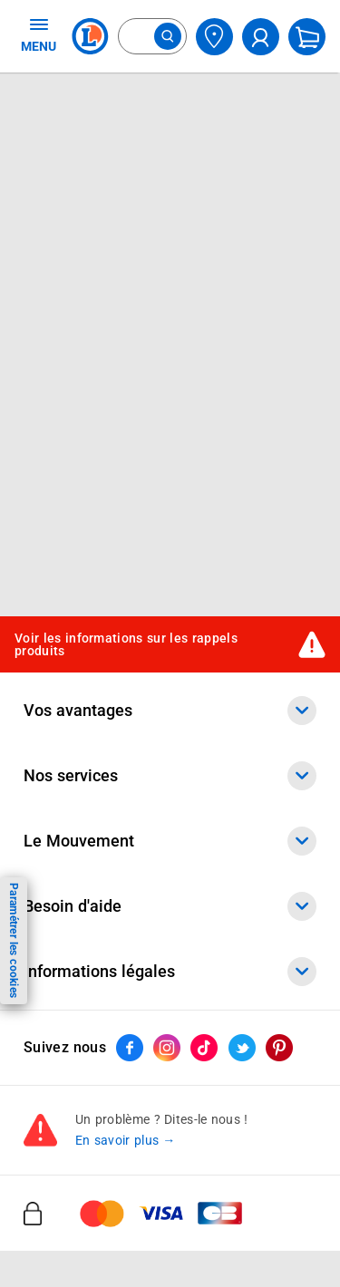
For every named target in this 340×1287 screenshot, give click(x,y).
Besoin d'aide (170, 906)
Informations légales (170, 971)
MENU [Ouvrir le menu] (38, 34)
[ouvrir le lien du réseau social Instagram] (166, 1047)
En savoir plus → (125, 1140)
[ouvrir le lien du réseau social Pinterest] (279, 1047)
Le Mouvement (170, 841)
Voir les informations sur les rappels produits (126, 645)
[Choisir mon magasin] (214, 36)
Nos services (170, 775)
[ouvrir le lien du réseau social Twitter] (242, 1047)
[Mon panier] (306, 36)
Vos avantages (170, 710)
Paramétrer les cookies (13, 940)
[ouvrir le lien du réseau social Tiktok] (204, 1047)
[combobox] (152, 36)
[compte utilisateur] (260, 36)
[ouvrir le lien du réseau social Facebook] (129, 1047)
